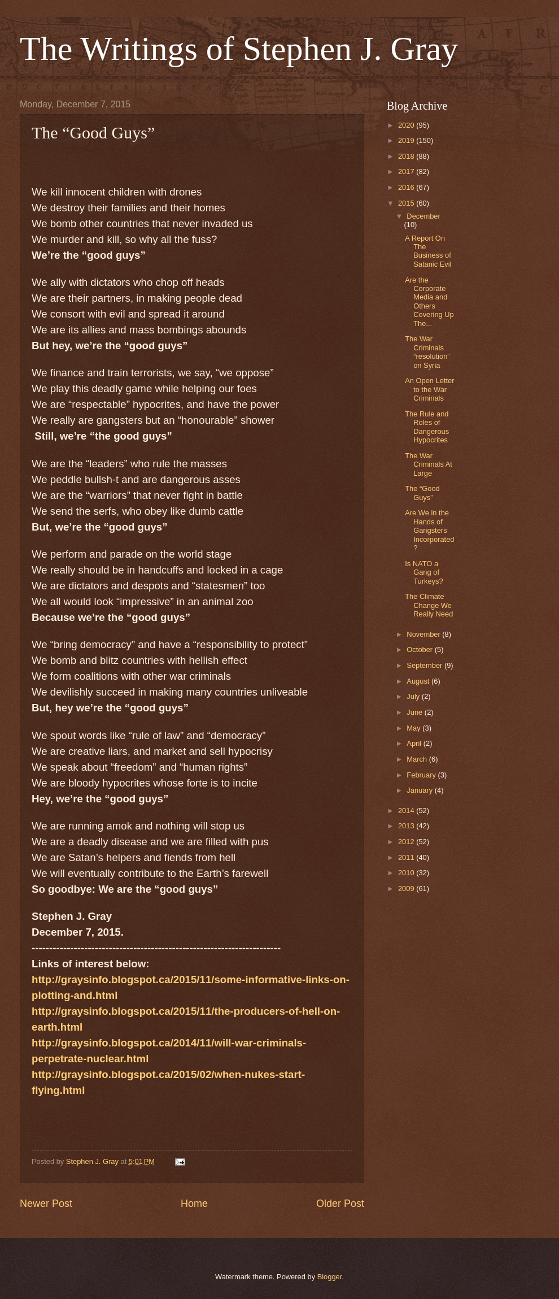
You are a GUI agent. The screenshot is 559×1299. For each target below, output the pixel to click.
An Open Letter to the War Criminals (429, 389)
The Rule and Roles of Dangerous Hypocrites (427, 427)
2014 (407, 810)
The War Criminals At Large (428, 464)
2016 (407, 187)
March (418, 759)
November (424, 634)
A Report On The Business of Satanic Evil (428, 251)
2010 (407, 872)
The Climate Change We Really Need (429, 605)
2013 (407, 826)
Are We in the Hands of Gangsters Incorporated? (429, 530)
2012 (407, 841)
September (425, 665)
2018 (407, 156)
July (414, 696)
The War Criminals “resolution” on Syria (427, 351)
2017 (407, 171)
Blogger (329, 1276)
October (420, 649)
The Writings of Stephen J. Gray (239, 48)
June (416, 712)
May (414, 728)
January (420, 790)
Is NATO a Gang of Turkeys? (424, 572)
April (415, 743)
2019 (407, 140)
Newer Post (46, 1203)
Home (194, 1203)
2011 (407, 857)
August (419, 681)
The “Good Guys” (422, 492)
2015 (407, 203)
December (423, 216)
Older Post (340, 1203)
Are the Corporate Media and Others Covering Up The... (429, 302)
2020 (407, 125)
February (422, 775)
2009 (407, 888)
